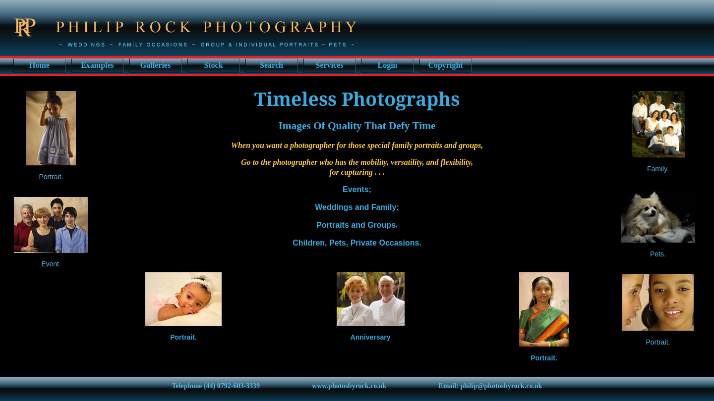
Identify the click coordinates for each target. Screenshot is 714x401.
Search (271, 65)
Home (39, 65)
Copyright (445, 65)
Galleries (155, 65)
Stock (213, 65)
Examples (97, 65)
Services (330, 65)
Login (387, 65)
